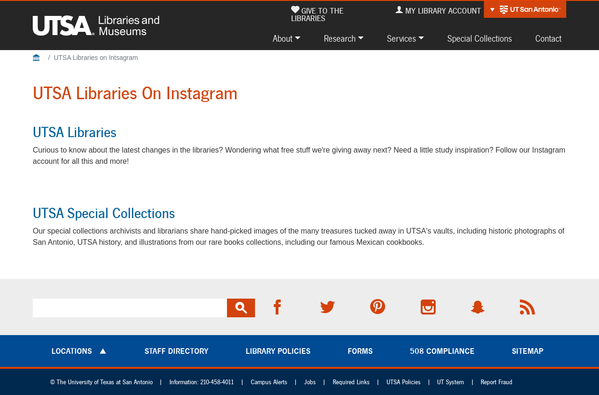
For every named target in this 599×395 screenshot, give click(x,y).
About (282, 38)
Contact (548, 38)
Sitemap (527, 351)
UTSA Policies (404, 382)
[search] (130, 308)
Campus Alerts (269, 382)
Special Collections (479, 38)
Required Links (351, 382)
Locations (71, 351)
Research (340, 38)
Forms (360, 351)
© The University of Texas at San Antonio (101, 382)
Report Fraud (496, 382)
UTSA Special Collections (104, 213)
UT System (450, 382)
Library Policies (278, 351)
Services (401, 38)
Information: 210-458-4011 (201, 382)
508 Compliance (442, 351)
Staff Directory (176, 351)
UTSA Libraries (75, 132)
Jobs (310, 382)
